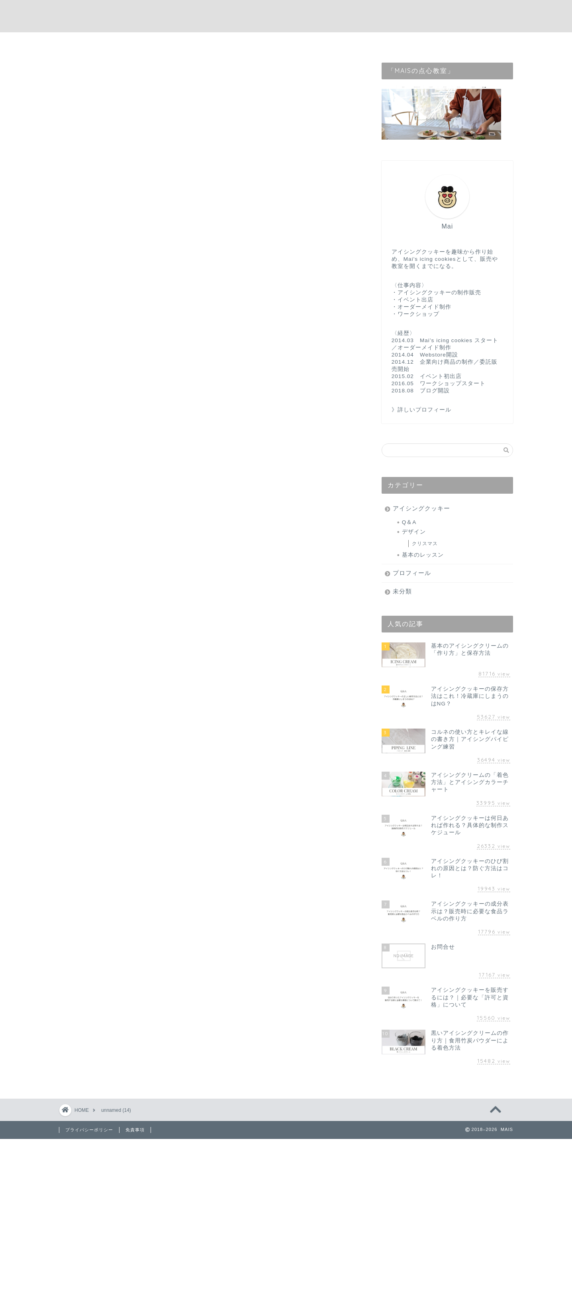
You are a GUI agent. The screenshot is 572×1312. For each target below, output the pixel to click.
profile (260, 42)
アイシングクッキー (421, 508)
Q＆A (409, 522)
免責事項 (135, 1129)
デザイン (414, 532)
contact (300, 42)
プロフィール (412, 572)
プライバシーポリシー (89, 1129)
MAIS (286, 16)
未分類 (402, 591)
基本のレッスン (423, 555)
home (223, 42)
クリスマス (425, 543)
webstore (344, 42)
